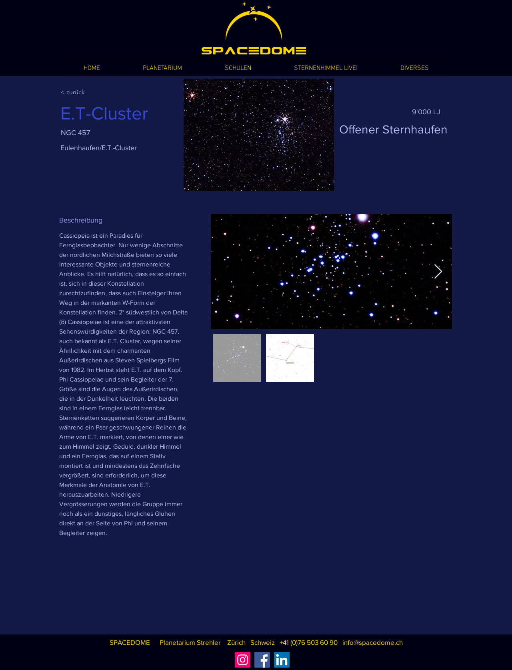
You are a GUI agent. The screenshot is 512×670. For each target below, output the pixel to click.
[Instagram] (242, 660)
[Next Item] (438, 272)
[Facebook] (262, 660)
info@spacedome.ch (372, 642)
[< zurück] (88, 92)
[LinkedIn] (282, 660)
